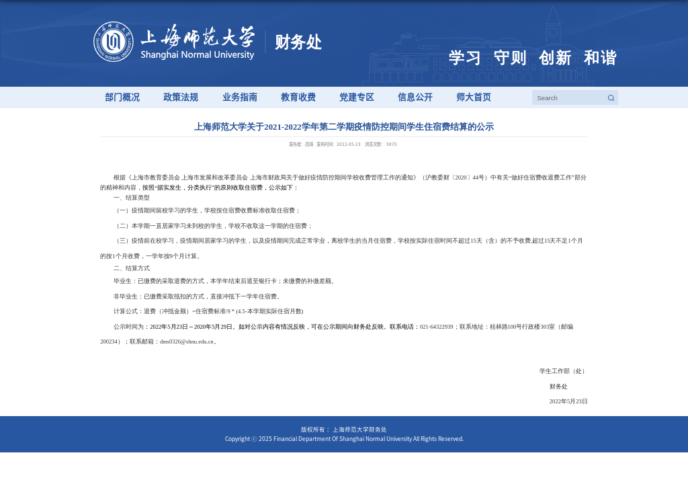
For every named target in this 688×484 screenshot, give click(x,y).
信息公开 (415, 97)
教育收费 (298, 97)
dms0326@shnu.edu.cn (187, 341)
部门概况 (122, 97)
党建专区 (356, 97)
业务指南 (239, 97)
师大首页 (473, 97)
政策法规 (180, 97)
